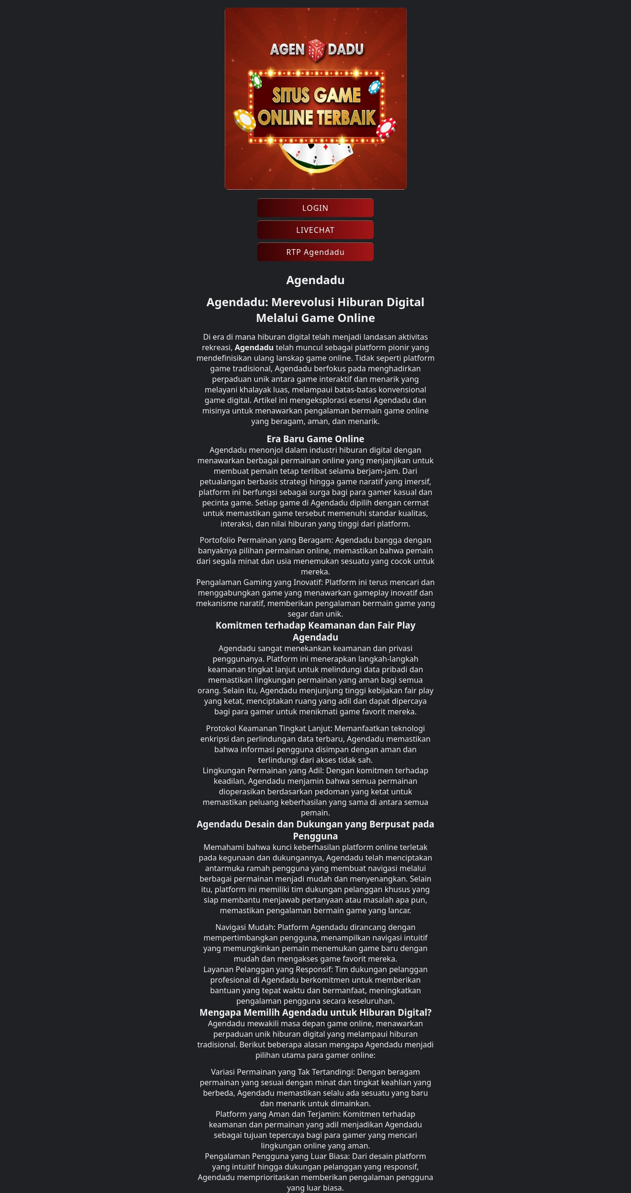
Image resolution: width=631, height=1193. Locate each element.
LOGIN (315, 208)
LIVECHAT (315, 230)
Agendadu (254, 347)
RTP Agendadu (315, 252)
